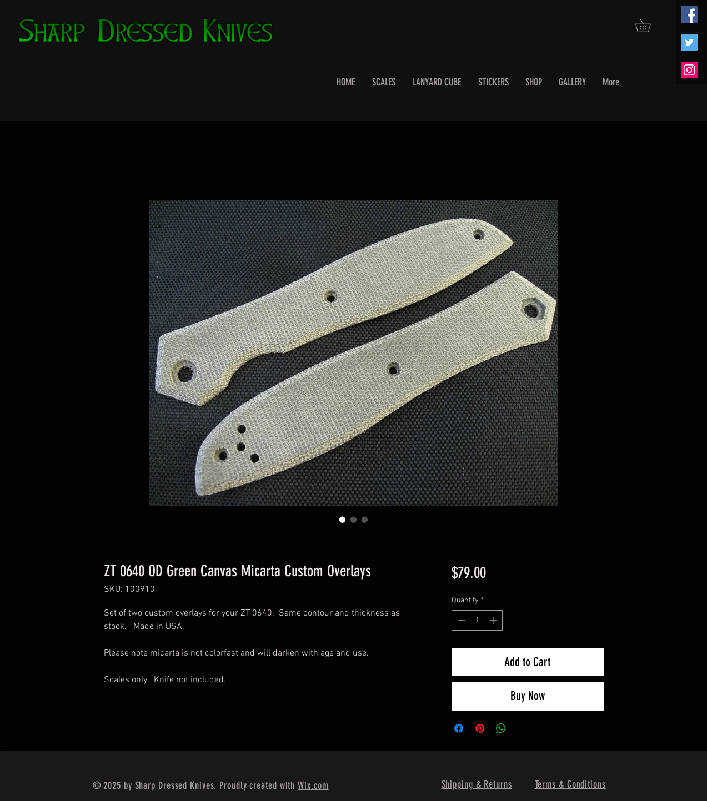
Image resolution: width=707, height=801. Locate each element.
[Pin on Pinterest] (480, 728)
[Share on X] (522, 728)
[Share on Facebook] (458, 728)
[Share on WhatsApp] (501, 728)
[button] (649, 25)
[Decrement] (460, 620)
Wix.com (313, 785)
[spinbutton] (477, 620)
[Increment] (494, 620)
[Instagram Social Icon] (689, 70)
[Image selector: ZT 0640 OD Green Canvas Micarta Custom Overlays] (342, 519)
